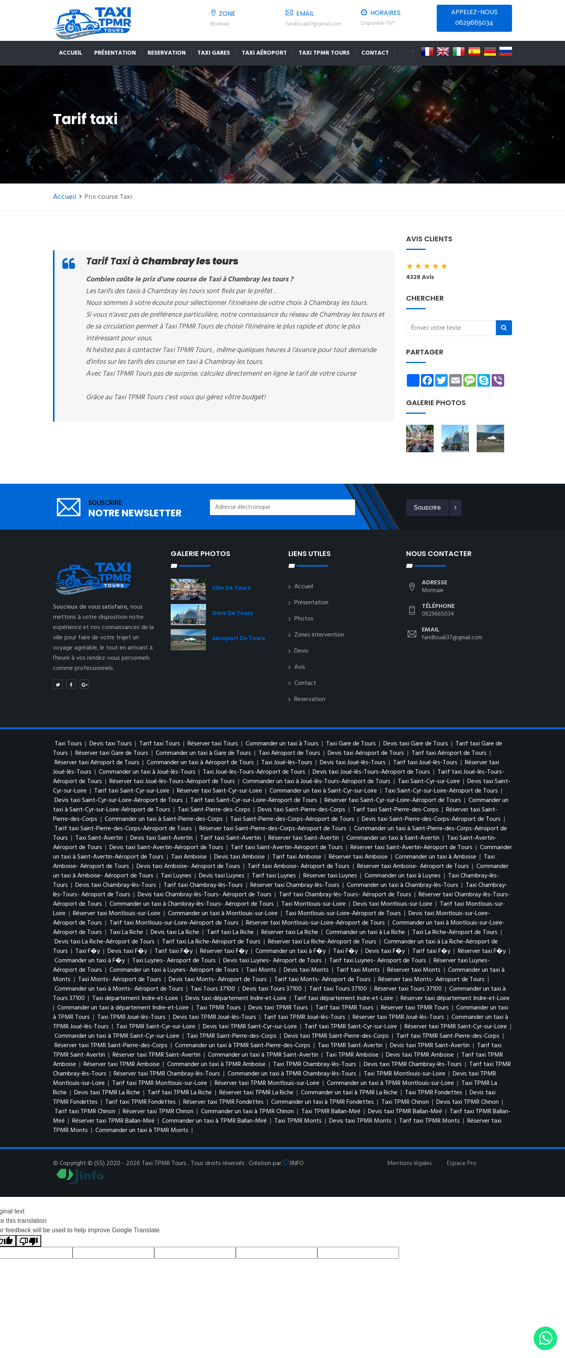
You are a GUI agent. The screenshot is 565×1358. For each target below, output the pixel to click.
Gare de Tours (232, 613)
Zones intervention (319, 635)
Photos (303, 619)
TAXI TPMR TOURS (324, 53)
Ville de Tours (231, 588)
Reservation (167, 53)
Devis (301, 651)
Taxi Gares (213, 53)
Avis (299, 667)
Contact (375, 53)
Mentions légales (409, 1163)
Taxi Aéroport (264, 53)
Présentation (115, 53)
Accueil (70, 53)
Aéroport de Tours (238, 638)
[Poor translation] (28, 1241)
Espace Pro (461, 1163)
